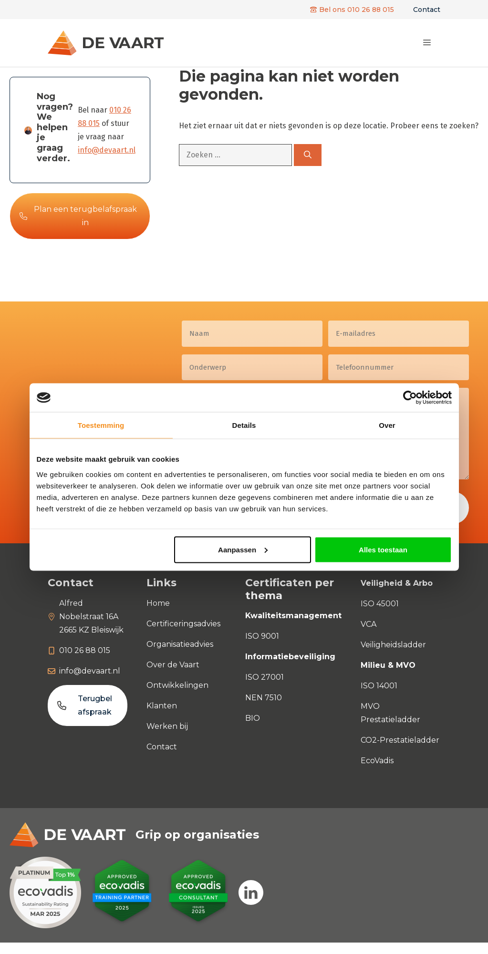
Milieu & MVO (388, 665)
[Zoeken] (308, 155)
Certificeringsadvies (183, 623)
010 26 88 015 (84, 650)
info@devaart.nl (106, 150)
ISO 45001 (380, 603)
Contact (426, 9)
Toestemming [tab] (101, 425)
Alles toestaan (383, 549)
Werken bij (167, 726)
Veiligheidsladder (393, 644)
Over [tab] (387, 425)
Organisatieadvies (179, 644)
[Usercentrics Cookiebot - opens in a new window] (410, 398)
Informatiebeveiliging (290, 656)
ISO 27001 (264, 677)
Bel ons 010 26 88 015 (356, 9)
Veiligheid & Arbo (397, 583)
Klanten (161, 705)
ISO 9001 (262, 636)
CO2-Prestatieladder (400, 740)
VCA (368, 624)
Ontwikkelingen (177, 685)
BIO (252, 718)
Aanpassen (243, 549)
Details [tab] (244, 425)
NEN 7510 (263, 697)
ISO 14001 (379, 685)
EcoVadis (377, 760)
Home (158, 603)
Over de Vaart (172, 664)
